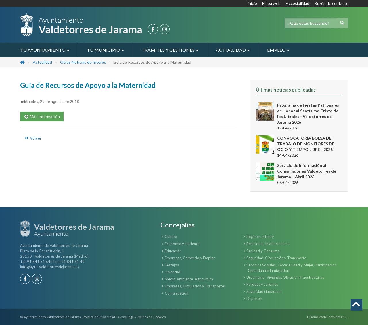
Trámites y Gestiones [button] (169, 50)
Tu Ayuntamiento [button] (44, 50)
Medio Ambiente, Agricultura (189, 279)
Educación (173, 251)
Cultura (171, 236)
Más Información (42, 116)
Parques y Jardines (262, 284)
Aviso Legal (126, 317)
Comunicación (176, 293)
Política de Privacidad (99, 317)
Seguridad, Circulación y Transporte (276, 258)
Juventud (172, 272)
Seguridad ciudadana (263, 291)
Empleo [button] (278, 50)
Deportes (254, 298)
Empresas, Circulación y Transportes (195, 286)
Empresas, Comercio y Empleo (190, 258)
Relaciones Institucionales (267, 243)
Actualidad (42, 62)
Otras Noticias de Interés (83, 62)
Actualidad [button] (233, 50)
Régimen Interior (260, 236)
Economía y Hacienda (182, 243)
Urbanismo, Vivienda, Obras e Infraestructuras (285, 277)
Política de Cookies (151, 317)
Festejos (172, 265)
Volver (32, 138)
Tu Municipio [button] (105, 50)
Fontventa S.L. (337, 317)
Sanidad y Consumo (263, 251)
